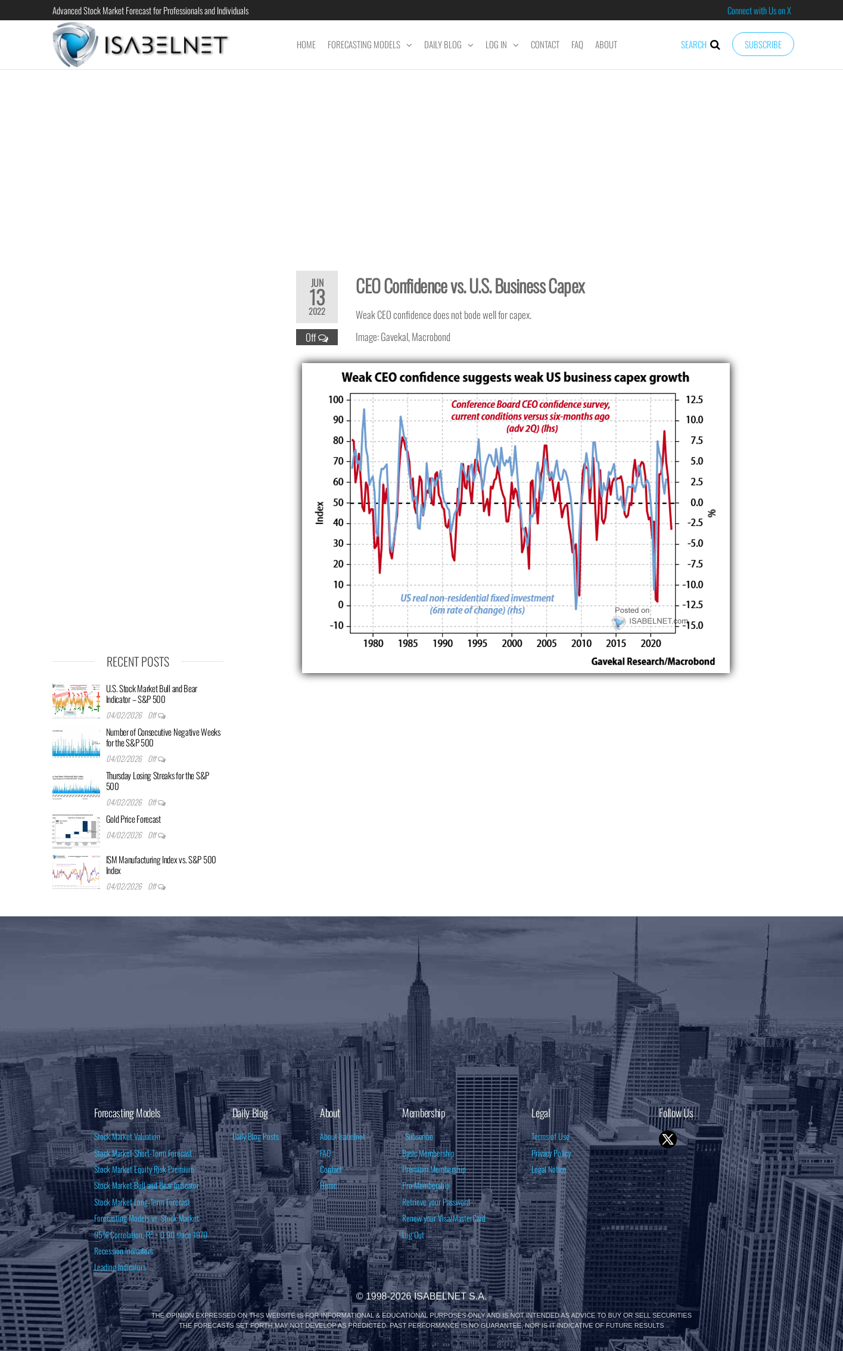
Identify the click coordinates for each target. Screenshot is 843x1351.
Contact (545, 44)
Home (306, 44)
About (606, 44)
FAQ (577, 44)
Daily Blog (443, 44)
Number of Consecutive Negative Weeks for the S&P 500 (163, 737)
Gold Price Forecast (133, 818)
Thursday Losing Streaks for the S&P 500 (158, 780)
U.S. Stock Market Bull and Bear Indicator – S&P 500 (152, 693)
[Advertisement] (421, 162)
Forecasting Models (364, 44)
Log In (496, 44)
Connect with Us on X (759, 10)
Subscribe (763, 44)
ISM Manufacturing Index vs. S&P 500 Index (161, 864)
